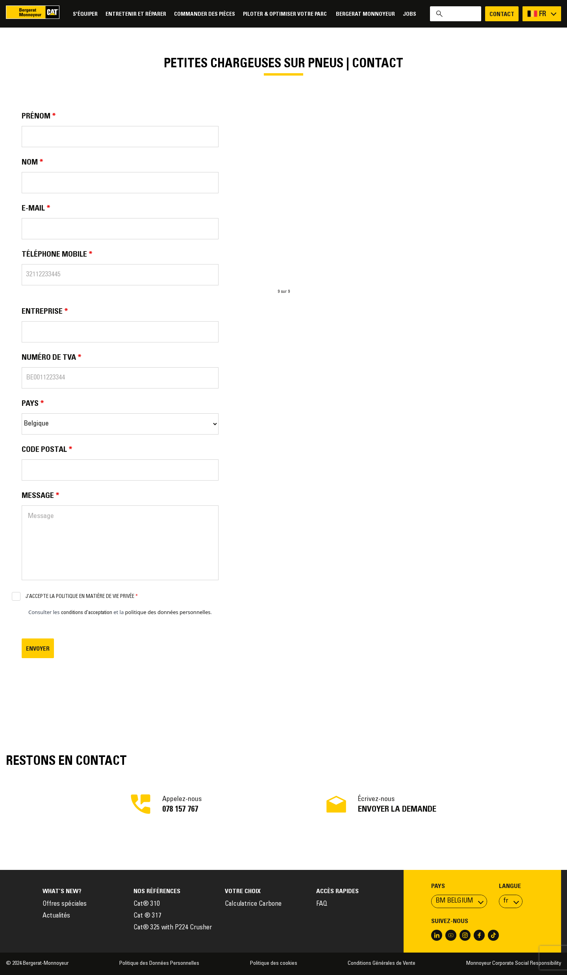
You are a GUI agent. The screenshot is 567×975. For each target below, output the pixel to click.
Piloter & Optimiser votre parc (285, 14)
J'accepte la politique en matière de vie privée (82, 597)
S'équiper (85, 14)
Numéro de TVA (52, 357)
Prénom (39, 116)
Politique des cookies (273, 963)
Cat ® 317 (147, 916)
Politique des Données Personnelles (159, 963)
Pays (33, 403)
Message (40, 496)
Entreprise (45, 311)
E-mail (36, 208)
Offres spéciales (65, 904)
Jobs (409, 14)
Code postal (47, 449)
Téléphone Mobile (57, 254)
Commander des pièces (204, 14)
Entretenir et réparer (136, 14)
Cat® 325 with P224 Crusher (172, 928)
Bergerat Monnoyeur (365, 14)
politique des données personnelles (168, 612)
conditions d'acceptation (86, 613)
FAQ (321, 904)
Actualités (56, 916)
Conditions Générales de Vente (381, 963)
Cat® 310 (146, 904)
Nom (32, 162)
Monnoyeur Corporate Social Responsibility (513, 963)
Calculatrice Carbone (253, 904)
